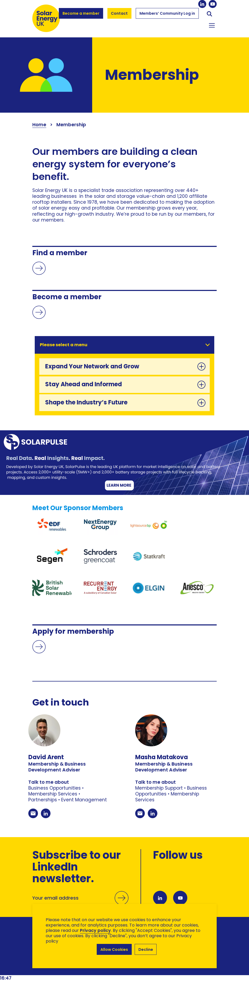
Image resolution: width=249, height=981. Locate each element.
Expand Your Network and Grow (125, 366)
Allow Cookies (114, 949)
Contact (119, 13)
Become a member (81, 16)
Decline (145, 949)
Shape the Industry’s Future (125, 402)
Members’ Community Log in (167, 16)
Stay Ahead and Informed (125, 384)
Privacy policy (95, 930)
